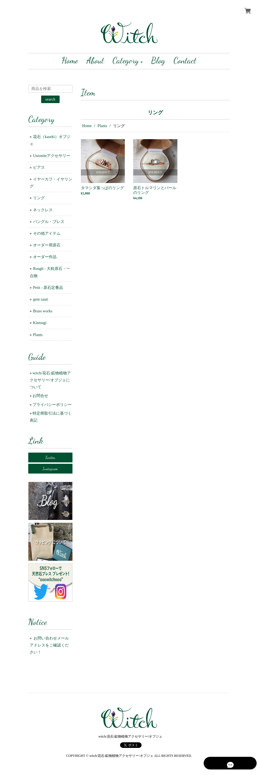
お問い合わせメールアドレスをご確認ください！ (49, 645)
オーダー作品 (45, 257)
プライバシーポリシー (52, 405)
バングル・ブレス (48, 222)
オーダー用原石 (46, 245)
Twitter (50, 457)
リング (39, 198)
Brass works (42, 311)
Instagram (50, 468)
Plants (102, 126)
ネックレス (43, 210)
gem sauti (40, 299)
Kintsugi (39, 323)
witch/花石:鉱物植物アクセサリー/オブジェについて (50, 380)
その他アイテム (46, 233)
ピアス (39, 167)
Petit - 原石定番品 (48, 288)
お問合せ (40, 396)
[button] (127, 61)
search (50, 99)
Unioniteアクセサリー (51, 156)
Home (87, 126)
